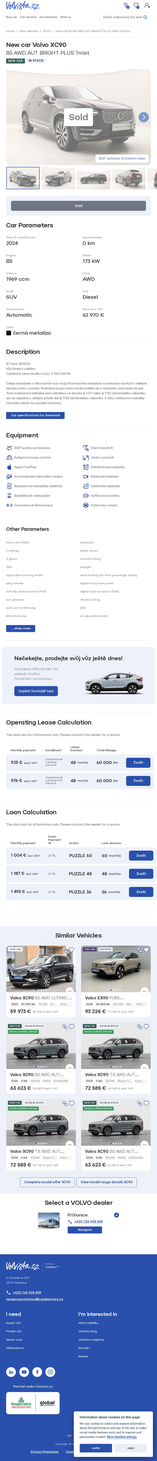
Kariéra (83, 1356)
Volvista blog (87, 1331)
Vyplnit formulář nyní (36, 691)
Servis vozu (14, 1339)
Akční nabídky (88, 1323)
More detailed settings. (122, 1437)
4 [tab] (43, 990)
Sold (78, 206)
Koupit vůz (13, 1323)
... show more (20, 628)
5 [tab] (46, 990)
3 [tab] (41, 990)
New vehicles (28, 31)
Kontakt (84, 1348)
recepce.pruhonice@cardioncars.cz (34, 1299)
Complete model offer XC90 (47, 1182)
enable (96, 1448)
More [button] (63, 17)
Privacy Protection (45, 1452)
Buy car (11, 17)
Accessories (48, 17)
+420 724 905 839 (85, 1221)
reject (130, 1448)
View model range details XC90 (107, 1182)
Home (10, 31)
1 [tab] (36, 990)
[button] (146, 5)
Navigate (85, 1230)
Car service (28, 17)
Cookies (72, 1452)
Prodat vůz (13, 1331)
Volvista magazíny (91, 1339)
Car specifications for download (35, 415)
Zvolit (138, 762)
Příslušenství (15, 1348)
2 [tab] (38, 990)
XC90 (47, 31)
